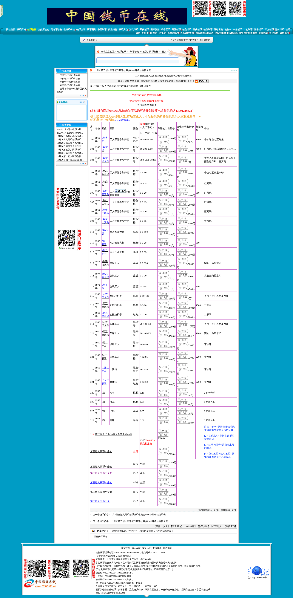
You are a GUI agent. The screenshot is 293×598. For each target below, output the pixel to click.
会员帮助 (263, 33)
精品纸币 (186, 29)
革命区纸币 (173, 33)
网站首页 (10, 29)
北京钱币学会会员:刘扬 (113, 593)
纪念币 (145, 33)
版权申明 (167, 548)
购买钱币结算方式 (204, 33)
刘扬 (127, 81)
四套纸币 (269, 29)
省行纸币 (207, 29)
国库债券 (154, 29)
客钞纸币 (273, 33)
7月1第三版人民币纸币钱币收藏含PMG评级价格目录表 (138, 514)
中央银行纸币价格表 (70, 78)
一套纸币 (237, 29)
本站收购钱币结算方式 (226, 33)
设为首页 (125, 548)
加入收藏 (190, 526)
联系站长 (146, 548)
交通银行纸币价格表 (70, 82)
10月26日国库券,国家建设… (70, 159)
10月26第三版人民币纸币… (70, 149)
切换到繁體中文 (180, 40)
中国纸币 (102, 29)
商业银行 (112, 29)
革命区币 (165, 29)
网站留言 (218, 29)
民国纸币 (176, 29)
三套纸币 (258, 29)
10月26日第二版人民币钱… (70, 153)
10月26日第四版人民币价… (70, 143)
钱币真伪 (123, 29)
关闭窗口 (230, 526)
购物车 (228, 29)
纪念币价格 (56, 29)
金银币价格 (69, 29)
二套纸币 (247, 29)
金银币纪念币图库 (248, 33)
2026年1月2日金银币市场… (70, 129)
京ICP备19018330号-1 (258, 576)
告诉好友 (203, 526)
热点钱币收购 (187, 33)
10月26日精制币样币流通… (70, 136)
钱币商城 (21, 29)
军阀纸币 (144, 29)
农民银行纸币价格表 (70, 85)
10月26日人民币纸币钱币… (70, 139)
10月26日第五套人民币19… (70, 146)
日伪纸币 (197, 29)
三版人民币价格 (150, 51)
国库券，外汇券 (158, 33)
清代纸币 (133, 29)
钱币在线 (121, 51)
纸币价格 (31, 29)
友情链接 (156, 548)
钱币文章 (80, 29)
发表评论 (176, 526)
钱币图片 (91, 29)
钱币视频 (284, 33)
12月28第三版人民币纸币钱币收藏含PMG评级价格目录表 (139, 521)
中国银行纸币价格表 (70, 75)
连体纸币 (279, 29)
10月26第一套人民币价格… (70, 156)
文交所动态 (43, 29)
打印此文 (216, 526)
